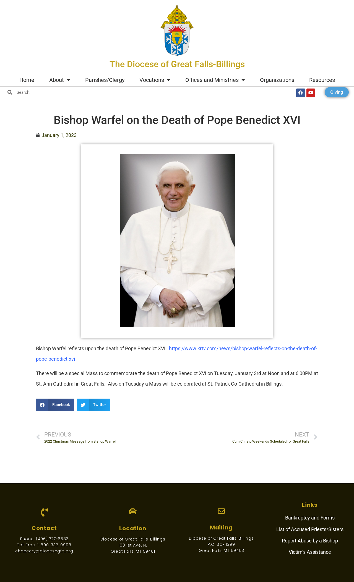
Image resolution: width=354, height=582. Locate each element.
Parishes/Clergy (104, 80)
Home (26, 80)
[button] (55, 405)
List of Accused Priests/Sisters (309, 529)
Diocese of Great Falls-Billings (132, 539)
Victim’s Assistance (310, 552)
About (59, 79)
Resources (322, 80)
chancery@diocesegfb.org (44, 551)
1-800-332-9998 (54, 545)
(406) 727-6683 (52, 539)
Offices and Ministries (215, 79)
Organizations (277, 80)
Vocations (154, 79)
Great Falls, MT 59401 (133, 551)
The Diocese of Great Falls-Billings (177, 64)
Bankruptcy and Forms (310, 518)
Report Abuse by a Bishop (310, 541)
